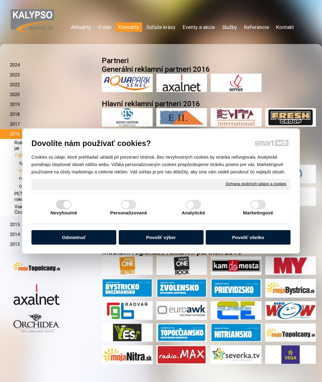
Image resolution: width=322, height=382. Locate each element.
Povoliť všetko (248, 237)
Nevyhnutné (64, 212)
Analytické (193, 212)
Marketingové (258, 212)
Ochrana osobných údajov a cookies (255, 184)
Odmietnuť (74, 237)
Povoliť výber (161, 237)
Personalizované (128, 212)
